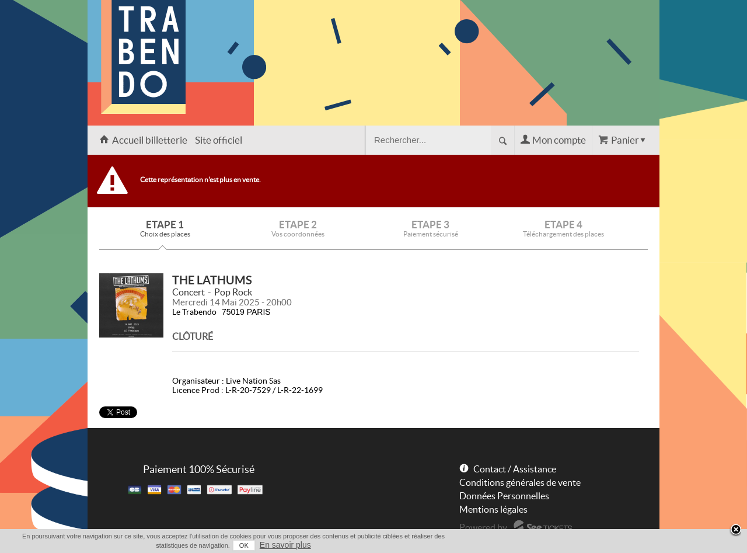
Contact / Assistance (514, 469)
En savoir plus (285, 544)
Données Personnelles (504, 496)
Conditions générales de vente (520, 482)
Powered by (483, 527)
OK (244, 545)
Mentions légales (493, 509)
